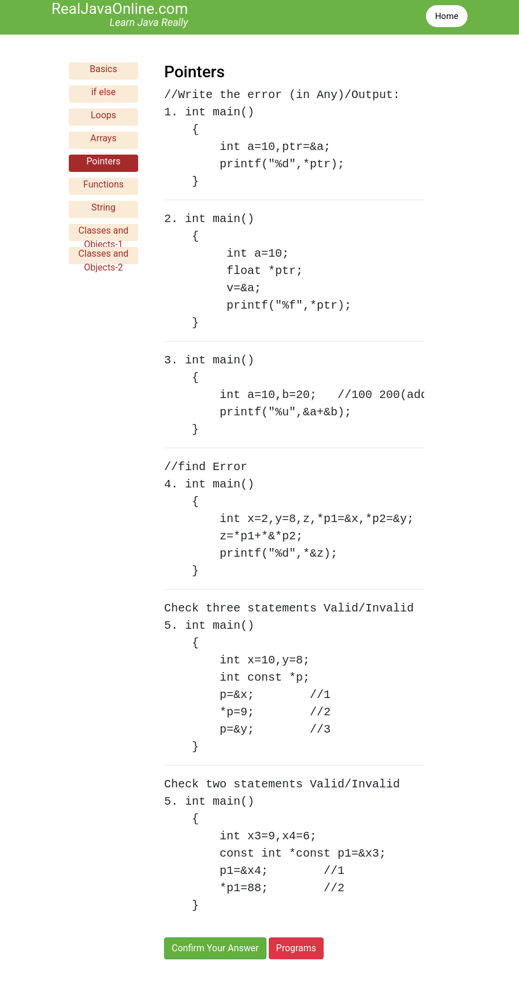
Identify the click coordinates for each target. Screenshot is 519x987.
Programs (296, 948)
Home (446, 16)
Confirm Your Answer (215, 948)
